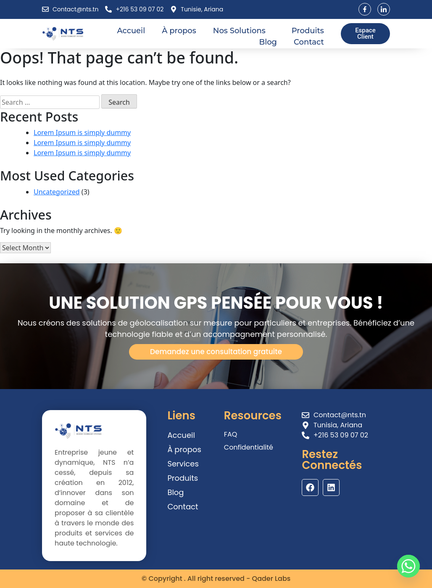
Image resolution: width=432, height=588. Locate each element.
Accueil (131, 30)
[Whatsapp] (408, 566)
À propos (179, 30)
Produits (308, 30)
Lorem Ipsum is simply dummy (82, 132)
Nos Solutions (244, 30)
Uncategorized (57, 191)
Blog (268, 42)
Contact (309, 42)
